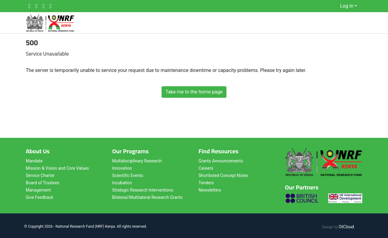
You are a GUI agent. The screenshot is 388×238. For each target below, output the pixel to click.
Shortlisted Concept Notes (223, 175)
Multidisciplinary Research (137, 160)
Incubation (122, 182)
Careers (206, 168)
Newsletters (210, 190)
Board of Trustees (42, 182)
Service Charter (40, 175)
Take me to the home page (194, 92)
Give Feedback (39, 197)
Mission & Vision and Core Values (57, 168)
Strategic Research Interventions (142, 190)
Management (38, 190)
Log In (346, 6)
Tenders (206, 182)
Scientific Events (127, 175)
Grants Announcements (221, 160)
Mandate (34, 160)
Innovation (122, 168)
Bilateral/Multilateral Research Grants (147, 197)
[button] (336, 6)
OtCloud (346, 226)
